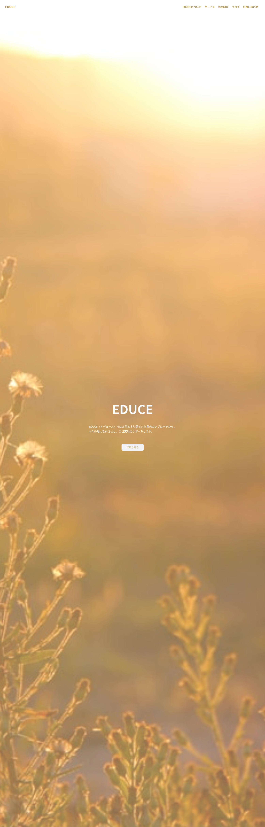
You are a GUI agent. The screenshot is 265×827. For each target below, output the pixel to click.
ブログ (235, 7)
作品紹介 (223, 7)
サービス (210, 7)
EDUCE (10, 7)
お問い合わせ (250, 7)
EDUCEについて (192, 7)
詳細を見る (133, 447)
